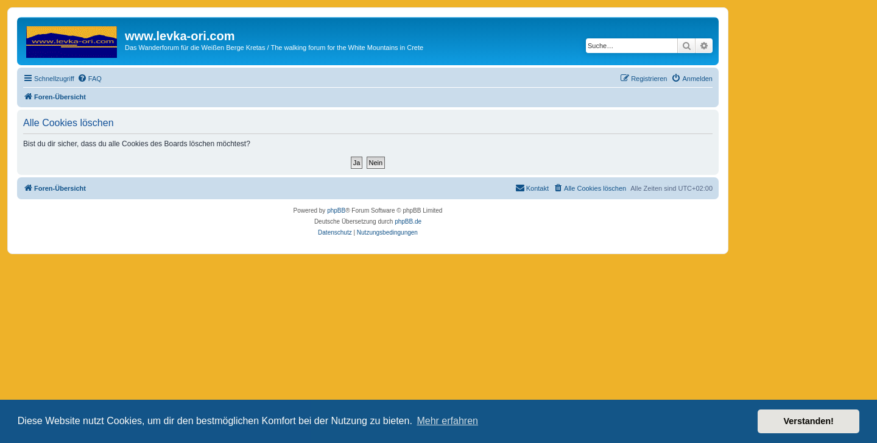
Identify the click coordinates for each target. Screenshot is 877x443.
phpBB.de (408, 221)
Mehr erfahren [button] (447, 421)
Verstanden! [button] (809, 421)
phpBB (336, 210)
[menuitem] (89, 78)
